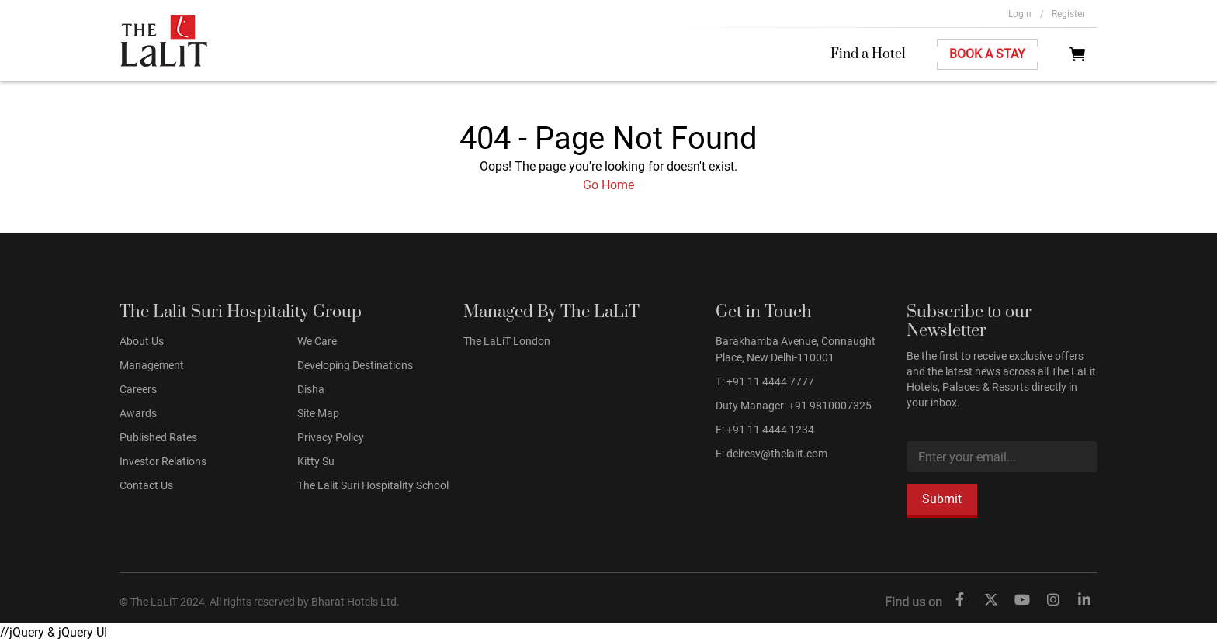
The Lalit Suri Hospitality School (373, 485)
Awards (138, 413)
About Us (142, 341)
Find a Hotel (868, 54)
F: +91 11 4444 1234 (765, 429)
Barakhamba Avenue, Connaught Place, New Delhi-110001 (795, 349)
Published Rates (158, 437)
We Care (317, 341)
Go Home (608, 185)
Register (1068, 14)
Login (1026, 14)
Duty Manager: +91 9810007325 (794, 405)
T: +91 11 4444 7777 (765, 381)
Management (152, 365)
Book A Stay (987, 54)
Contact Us (146, 485)
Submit (942, 499)
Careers (138, 389)
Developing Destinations (355, 365)
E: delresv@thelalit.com (771, 453)
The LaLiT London (506, 341)
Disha (310, 389)
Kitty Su (316, 461)
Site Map (318, 413)
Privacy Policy (330, 437)
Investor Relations (163, 461)
